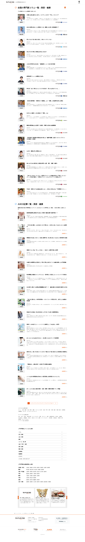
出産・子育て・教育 (23, 446)
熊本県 (38, 486)
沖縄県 (50, 486)
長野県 (31, 476)
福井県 (46, 476)
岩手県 (35, 472)
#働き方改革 (29, 416)
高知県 (38, 484)
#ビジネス (29, 411)
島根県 (35, 482)
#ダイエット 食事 (46, 416)
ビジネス (20, 460)
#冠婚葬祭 (25, 411)
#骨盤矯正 (25, 417)
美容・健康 (21, 449)
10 (51, 403)
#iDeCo (30, 417)
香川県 (31, 484)
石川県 (42, 476)
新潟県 (35, 476)
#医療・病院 (61, 409)
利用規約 (30, 525)
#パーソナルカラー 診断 (37, 416)
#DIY (19, 416)
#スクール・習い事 (39, 409)
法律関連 (20, 455)
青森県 (31, 472)
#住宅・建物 (24, 409)
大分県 (35, 486)
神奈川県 (32, 474)
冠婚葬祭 (20, 457)
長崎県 (31, 486)
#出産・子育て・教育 (48, 409)
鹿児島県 (46, 486)
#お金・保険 (30, 409)
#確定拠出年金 (53, 416)
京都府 (31, 480)
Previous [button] (18, 502)
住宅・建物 (21, 435)
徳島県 (27, 484)
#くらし (19, 409)
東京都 (27, 474)
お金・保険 (21, 437)
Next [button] (66, 502)
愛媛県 (35, 484)
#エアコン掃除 (38, 417)
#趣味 (34, 409)
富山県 (38, 476)
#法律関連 (20, 411)
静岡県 (31, 478)
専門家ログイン (41, 525)
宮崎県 (42, 486)
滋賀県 (35, 480)
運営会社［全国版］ (32, 522)
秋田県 (38, 472)
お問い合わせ (41, 522)
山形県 (46, 472)
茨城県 (39, 474)
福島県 (49, 472)
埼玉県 (36, 474)
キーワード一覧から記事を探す (24, 420)
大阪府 (27, 480)
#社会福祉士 (20, 417)
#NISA (25, 416)
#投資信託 (57, 417)
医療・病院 (21, 452)
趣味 (20, 440)
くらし (20, 432)
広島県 (27, 482)
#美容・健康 (55, 409)
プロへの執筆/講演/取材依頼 (43, 524)
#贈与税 (19, 419)
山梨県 (27, 476)
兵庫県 (38, 480)
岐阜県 (38, 478)
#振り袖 (33, 417)
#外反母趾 (52, 417)
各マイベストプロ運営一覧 (33, 524)
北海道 (27, 472)
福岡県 (27, 486)
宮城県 (42, 472)
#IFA (22, 416)
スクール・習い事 (22, 443)
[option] (26, 502)
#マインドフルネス (25, 419)
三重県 (35, 478)
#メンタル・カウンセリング (37, 411)
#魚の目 (58, 416)
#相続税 (62, 416)
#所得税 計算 (62, 417)
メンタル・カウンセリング (24, 463)
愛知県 (27, 478)
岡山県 (31, 482)
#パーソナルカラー (46, 417)
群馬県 (43, 474)
